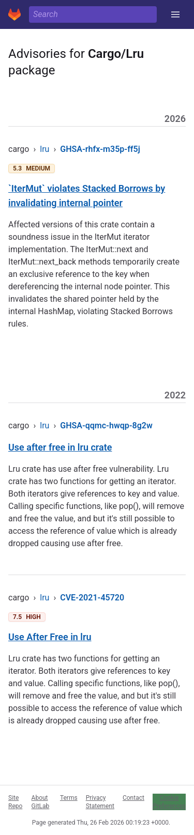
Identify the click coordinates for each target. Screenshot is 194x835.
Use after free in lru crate (60, 447)
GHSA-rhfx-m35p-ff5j (100, 149)
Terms (69, 797)
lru (44, 149)
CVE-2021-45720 (92, 597)
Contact (133, 797)
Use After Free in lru (50, 636)
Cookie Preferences (169, 802)
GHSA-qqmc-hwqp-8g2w (106, 425)
